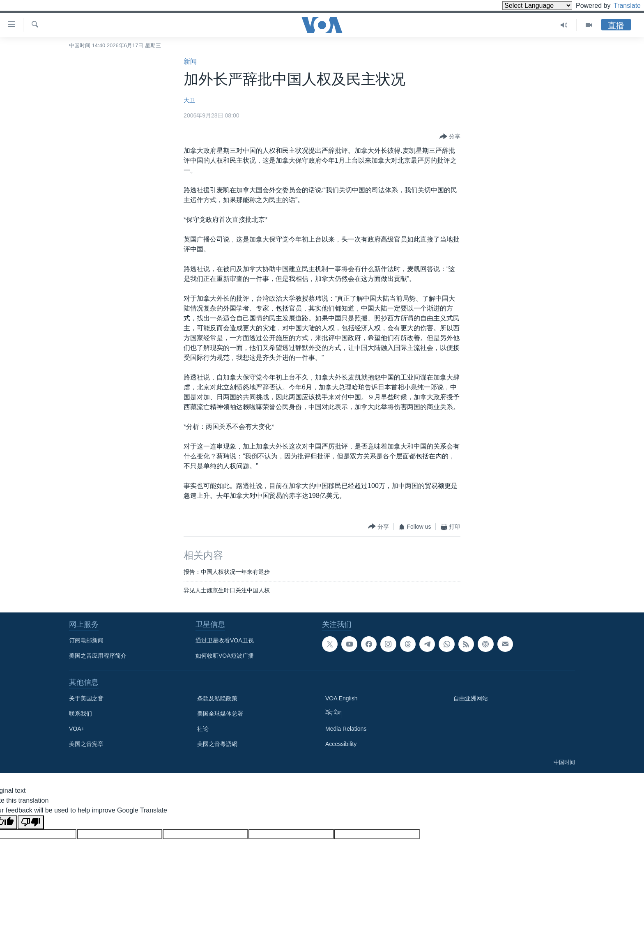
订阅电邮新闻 (86, 640)
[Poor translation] (31, 822)
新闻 (190, 61)
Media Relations (345, 728)
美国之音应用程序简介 (97, 655)
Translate (619, 5)
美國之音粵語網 (217, 744)
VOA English (341, 698)
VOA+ (77, 728)
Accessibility (340, 744)
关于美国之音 (86, 698)
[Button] (449, 137)
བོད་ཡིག (333, 713)
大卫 (189, 100)
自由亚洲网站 (470, 698)
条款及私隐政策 (217, 698)
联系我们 (80, 713)
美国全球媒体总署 (220, 713)
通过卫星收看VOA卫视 (225, 640)
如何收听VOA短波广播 (225, 655)
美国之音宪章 (86, 744)
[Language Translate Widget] (523, 5)
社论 (203, 728)
